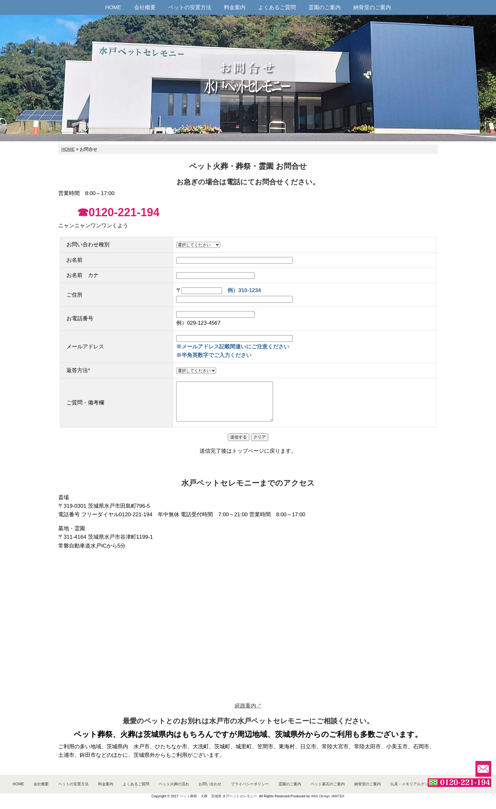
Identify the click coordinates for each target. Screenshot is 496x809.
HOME (113, 7)
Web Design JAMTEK (327, 796)
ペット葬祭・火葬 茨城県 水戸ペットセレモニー (218, 796)
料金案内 (234, 7)
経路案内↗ (248, 706)
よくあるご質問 (277, 7)
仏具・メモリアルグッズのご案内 (418, 784)
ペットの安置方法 (189, 7)
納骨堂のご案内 (372, 7)
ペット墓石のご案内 (328, 784)
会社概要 (145, 7)
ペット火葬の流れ (174, 784)
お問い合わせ (210, 784)
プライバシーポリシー (250, 784)
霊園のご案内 (324, 7)
